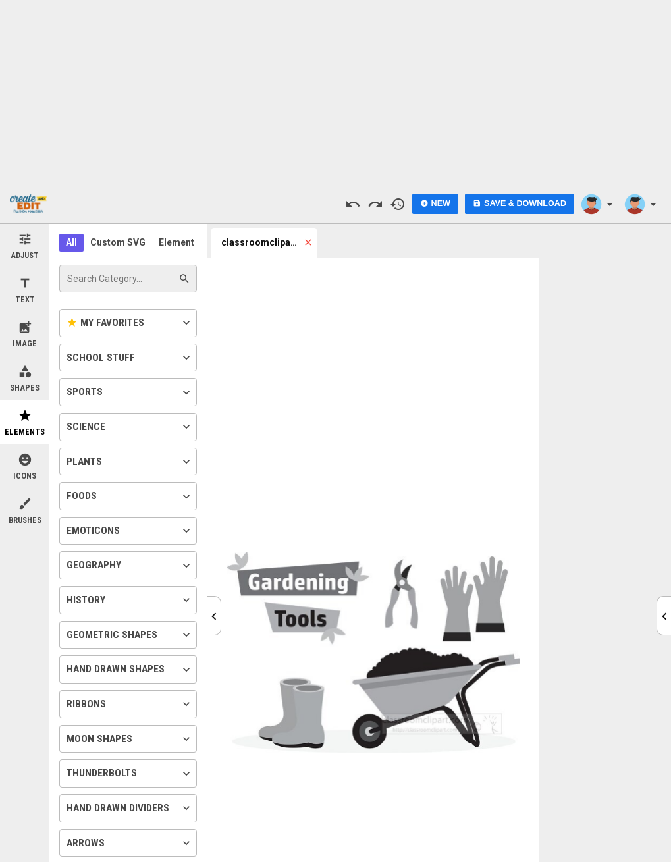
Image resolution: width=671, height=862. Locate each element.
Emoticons (130, 530)
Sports (130, 392)
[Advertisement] (336, 92)
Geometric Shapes (130, 634)
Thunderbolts (130, 773)
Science (130, 426)
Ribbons (130, 704)
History (130, 599)
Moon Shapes (130, 738)
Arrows (130, 842)
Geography (130, 565)
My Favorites (130, 322)
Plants (130, 461)
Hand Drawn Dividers (130, 808)
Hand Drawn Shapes (130, 669)
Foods (130, 496)
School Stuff (130, 357)
